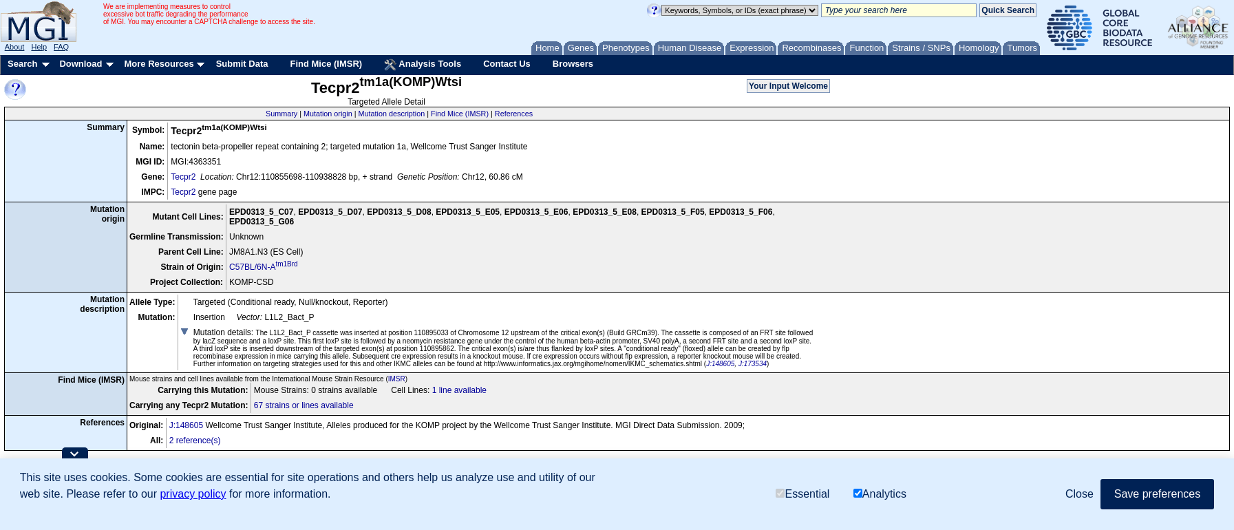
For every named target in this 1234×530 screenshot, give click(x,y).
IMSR (396, 379)
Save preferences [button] (1157, 494)
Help (39, 47)
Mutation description (392, 113)
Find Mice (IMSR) (326, 64)
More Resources (158, 64)
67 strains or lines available (304, 405)
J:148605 (720, 364)
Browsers (573, 64)
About (15, 47)
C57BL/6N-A (263, 267)
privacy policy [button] (193, 494)
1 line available (459, 390)
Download (80, 64)
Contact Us (507, 64)
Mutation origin (328, 113)
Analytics (879, 494)
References (514, 113)
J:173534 (752, 364)
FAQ (61, 47)
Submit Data (242, 64)
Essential (802, 494)
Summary (281, 113)
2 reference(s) (195, 440)
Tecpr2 (183, 177)
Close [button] (1079, 494)
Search (22, 64)
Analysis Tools (422, 65)
